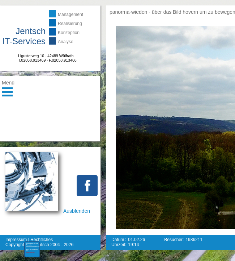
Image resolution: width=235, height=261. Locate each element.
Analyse (65, 41)
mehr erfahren (26, 258)
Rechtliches (41, 239)
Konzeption (69, 32)
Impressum (16, 239)
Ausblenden (76, 211)
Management (70, 14)
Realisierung (70, 23)
